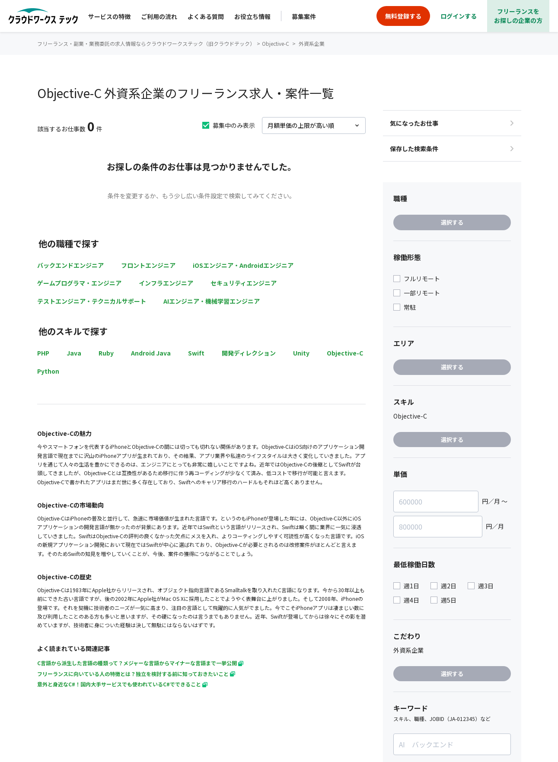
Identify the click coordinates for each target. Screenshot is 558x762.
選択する (452, 222)
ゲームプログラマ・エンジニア (79, 283)
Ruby (106, 353)
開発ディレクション (249, 353)
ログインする (458, 16)
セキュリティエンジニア (243, 283)
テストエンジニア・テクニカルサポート (91, 301)
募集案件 (304, 16)
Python (48, 371)
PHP (43, 353)
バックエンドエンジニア (70, 265)
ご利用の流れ (159, 16)
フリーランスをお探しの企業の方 (518, 16)
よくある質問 (206, 16)
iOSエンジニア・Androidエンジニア (243, 265)
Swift (196, 353)
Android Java (151, 353)
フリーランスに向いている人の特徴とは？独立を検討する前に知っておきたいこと (136, 673)
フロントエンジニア (148, 265)
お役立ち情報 (252, 16)
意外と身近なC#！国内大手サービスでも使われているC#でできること (122, 684)
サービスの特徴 (109, 16)
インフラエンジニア (166, 283)
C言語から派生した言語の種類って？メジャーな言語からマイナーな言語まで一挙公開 (140, 663)
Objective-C (345, 353)
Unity (301, 353)
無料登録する (403, 16)
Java (74, 353)
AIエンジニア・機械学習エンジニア (211, 301)
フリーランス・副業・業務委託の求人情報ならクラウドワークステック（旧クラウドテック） (146, 43)
